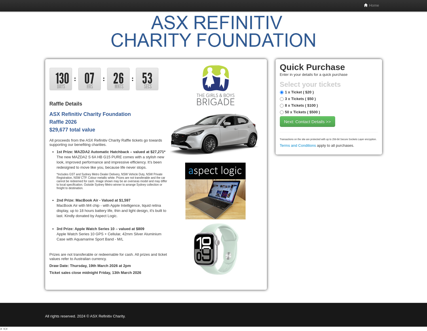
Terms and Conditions (298, 145)
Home (371, 5)
